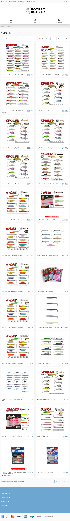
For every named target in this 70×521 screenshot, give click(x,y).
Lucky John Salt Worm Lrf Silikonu (45, 472)
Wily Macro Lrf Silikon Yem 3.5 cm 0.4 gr (12, 436)
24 (46, 38)
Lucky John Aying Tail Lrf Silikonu (45, 291)
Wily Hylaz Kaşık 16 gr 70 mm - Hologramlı (12, 219)
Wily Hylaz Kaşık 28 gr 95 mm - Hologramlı (12, 291)
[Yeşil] (4, 475)
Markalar (20, 1)
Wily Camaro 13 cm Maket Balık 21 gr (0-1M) (13, 74)
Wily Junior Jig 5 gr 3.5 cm (43, 436)
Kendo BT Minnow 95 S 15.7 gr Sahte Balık (47, 255)
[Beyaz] (7, 475)
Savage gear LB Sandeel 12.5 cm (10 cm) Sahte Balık (49, 327)
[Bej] (9, 475)
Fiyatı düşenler (13, 1)
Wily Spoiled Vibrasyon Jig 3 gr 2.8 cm (46, 110)
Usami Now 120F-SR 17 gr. (43, 363)
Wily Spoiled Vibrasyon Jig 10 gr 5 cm (46, 147)
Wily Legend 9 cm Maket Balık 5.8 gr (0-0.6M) (48, 74)
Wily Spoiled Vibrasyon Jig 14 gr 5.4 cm (11, 183)
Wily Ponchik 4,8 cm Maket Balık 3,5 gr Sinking (48, 183)
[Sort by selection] (41, 38)
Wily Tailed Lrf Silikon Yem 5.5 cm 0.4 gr (46, 219)
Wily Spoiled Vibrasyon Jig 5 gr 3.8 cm (11, 147)
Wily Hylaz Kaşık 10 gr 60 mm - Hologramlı (12, 255)
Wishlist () (65, 1)
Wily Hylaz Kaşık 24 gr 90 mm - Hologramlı (12, 327)
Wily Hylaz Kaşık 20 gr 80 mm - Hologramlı (12, 363)
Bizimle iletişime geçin (29, 1)
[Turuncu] (8, 475)
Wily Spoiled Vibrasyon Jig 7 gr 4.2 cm (46, 399)
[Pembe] (5, 475)
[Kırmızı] (2, 475)
